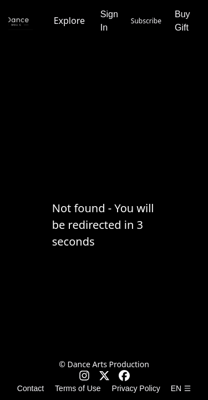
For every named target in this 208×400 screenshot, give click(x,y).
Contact (30, 388)
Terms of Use (77, 388)
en (181, 388)
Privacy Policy (136, 388)
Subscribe (146, 21)
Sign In (109, 20)
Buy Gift (182, 20)
